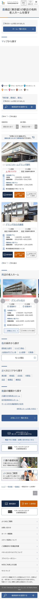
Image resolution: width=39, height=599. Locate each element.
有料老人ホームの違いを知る (26, 409)
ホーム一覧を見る (19, 29)
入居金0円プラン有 (9, 352)
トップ (4, 486)
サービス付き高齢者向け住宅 (12, 404)
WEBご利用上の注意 (9, 564)
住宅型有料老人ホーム (10, 400)
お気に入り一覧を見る (19, 418)
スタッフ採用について (9, 540)
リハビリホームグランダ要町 (18, 165)
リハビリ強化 (19, 348)
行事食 (30, 352)
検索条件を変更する (22, 107)
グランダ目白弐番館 (14, 224)
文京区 (20, 375)
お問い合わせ (6, 527)
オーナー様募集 (7, 534)
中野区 (27, 375)
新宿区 (12, 375)
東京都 (4, 375)
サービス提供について (24, 3)
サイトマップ (6, 571)
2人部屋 (22, 352)
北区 (3, 379)
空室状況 (5, 122)
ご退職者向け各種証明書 (10, 546)
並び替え (23, 122)
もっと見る (25, 358)
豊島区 (17, 486)
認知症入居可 (7, 348)
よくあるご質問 (7, 521)
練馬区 (18, 379)
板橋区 (10, 379)
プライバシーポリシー (9, 558)
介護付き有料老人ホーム (11, 396)
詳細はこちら (11, 331)
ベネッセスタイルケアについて (12, 552)
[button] (36, 301)
